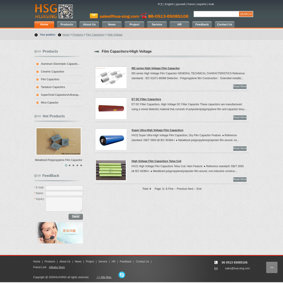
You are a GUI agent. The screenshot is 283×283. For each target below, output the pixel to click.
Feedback (202, 24)
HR (180, 24)
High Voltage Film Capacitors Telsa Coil (156, 161)
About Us (89, 24)
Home (44, 24)
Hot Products (54, 116)
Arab (211, 4)
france (191, 4)
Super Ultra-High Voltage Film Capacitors (157, 130)
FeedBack (50, 176)
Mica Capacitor (50, 102)
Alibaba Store (57, 267)
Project (134, 24)
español (201, 4)
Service (157, 24)
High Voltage (114, 34)
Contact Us (224, 24)
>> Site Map (104, 277)
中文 (160, 4)
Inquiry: (39, 199)
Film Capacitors (95, 34)
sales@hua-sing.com (237, 268)
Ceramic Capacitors (52, 71)
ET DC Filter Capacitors (146, 99)
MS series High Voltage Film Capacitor (156, 68)
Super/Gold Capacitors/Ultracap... (60, 94)
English (169, 4)
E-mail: (39, 187)
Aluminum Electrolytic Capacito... (60, 63)
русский (180, 4)
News (112, 24)
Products (67, 24)
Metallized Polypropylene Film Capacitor (58, 160)
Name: (39, 193)
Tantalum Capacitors (53, 87)
